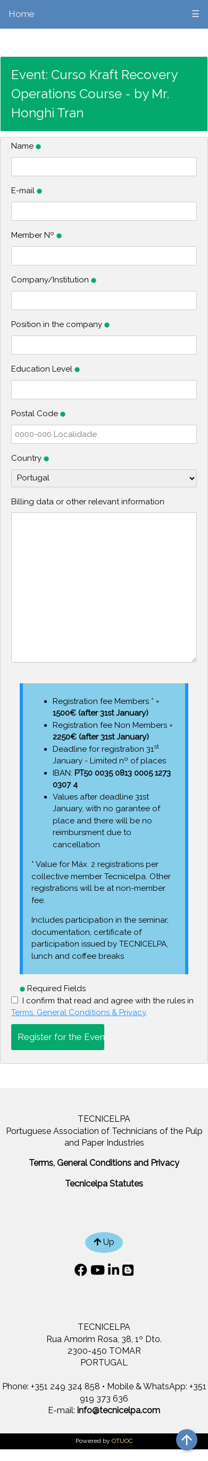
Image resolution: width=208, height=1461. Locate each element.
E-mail (26, 190)
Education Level (45, 369)
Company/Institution (53, 280)
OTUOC (122, 1441)
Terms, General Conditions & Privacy (78, 1012)
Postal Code (38, 413)
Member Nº (36, 235)
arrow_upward (187, 1440)
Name (26, 146)
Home (22, 13)
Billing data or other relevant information (87, 501)
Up (104, 1242)
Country (30, 458)
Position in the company (60, 324)
